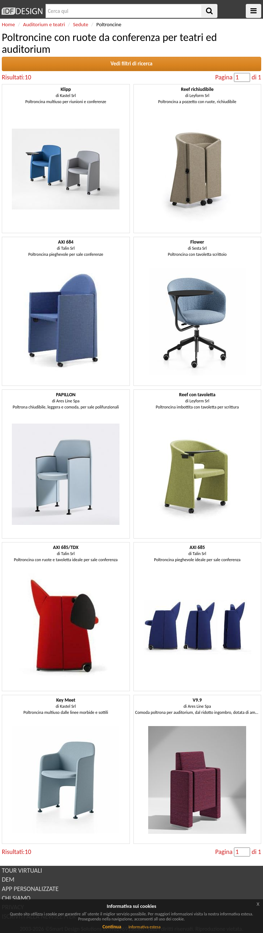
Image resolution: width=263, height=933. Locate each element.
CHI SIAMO (16, 898)
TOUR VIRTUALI (22, 870)
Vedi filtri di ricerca (131, 63)
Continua (111, 927)
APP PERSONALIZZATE (30, 889)
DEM (8, 879)
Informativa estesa (144, 926)
